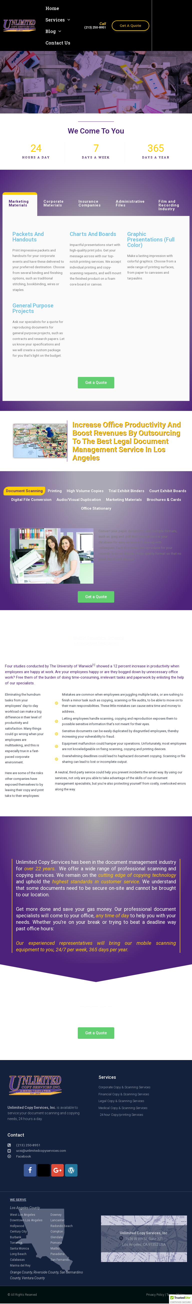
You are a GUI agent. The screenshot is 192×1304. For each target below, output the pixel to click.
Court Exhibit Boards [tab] (169, 491)
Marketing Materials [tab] (19, 203)
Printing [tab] (53, 491)
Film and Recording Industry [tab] (168, 205)
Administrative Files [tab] (130, 203)
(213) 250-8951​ (95, 27)
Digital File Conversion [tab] (29, 500)
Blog (53, 31)
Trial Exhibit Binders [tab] (127, 491)
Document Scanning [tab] (23, 491)
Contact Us (58, 43)
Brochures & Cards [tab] (166, 500)
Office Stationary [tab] (96, 509)
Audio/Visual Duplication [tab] (78, 500)
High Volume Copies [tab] (85, 491)
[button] (180, 1299)
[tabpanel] (96, 308)
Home (52, 8)
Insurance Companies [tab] (89, 203)
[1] (93, 665)
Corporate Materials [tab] (54, 203)
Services (58, 19)
